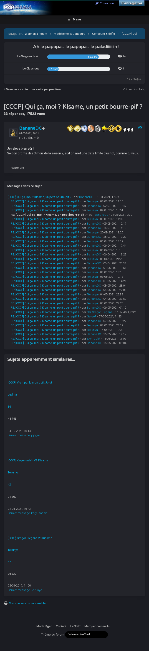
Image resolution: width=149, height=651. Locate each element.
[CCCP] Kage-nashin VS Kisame (28, 460)
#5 (140, 127)
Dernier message (19, 435)
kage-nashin (39, 513)
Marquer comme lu (96, 626)
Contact (61, 626)
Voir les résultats (133, 89)
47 (9, 561)
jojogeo (35, 435)
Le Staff (75, 626)
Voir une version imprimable (27, 603)
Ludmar (13, 394)
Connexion (105, 3)
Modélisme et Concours (69, 33)
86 (9, 406)
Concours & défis (103, 33)
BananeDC (30, 128)
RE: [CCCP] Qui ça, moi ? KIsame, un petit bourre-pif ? (45, 201)
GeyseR (91, 316)
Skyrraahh (94, 338)
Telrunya (92, 201)
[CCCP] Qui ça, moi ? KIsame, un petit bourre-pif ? (39, 197)
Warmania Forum (36, 33)
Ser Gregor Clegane (99, 312)
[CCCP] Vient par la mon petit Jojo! (30, 382)
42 (9, 484)
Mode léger (44, 626)
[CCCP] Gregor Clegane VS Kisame (30, 538)
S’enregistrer (131, 3)
